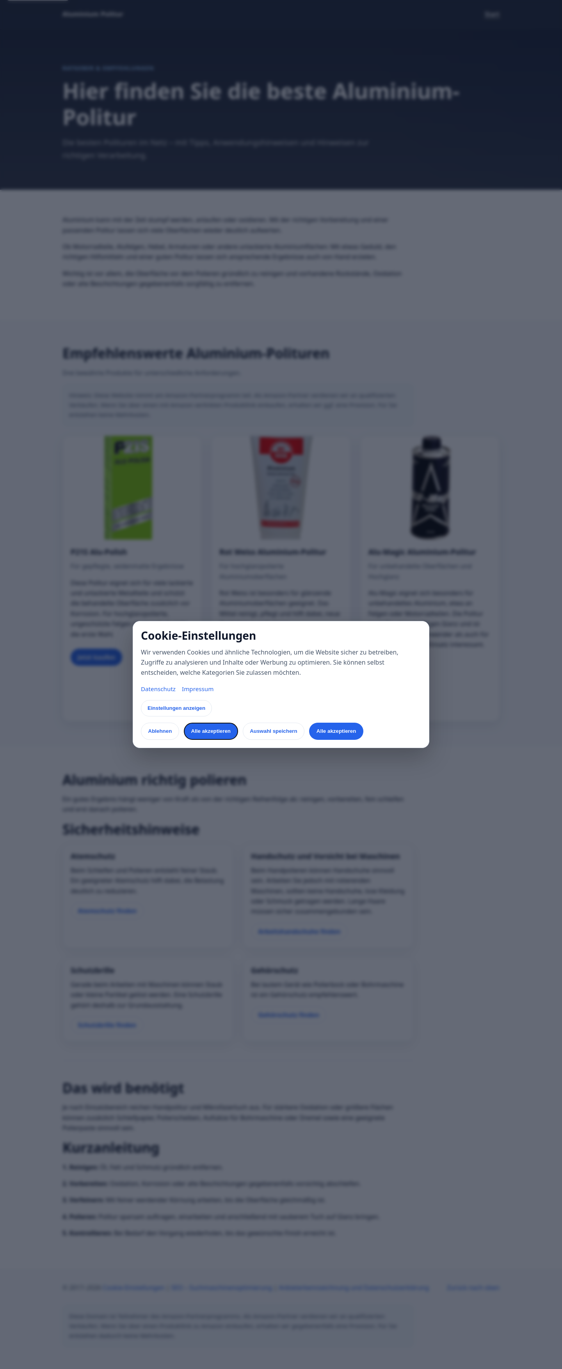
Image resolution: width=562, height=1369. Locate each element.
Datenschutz (158, 689)
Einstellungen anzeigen (176, 708)
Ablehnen (160, 731)
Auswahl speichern (273, 731)
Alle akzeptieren (211, 731)
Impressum (197, 689)
